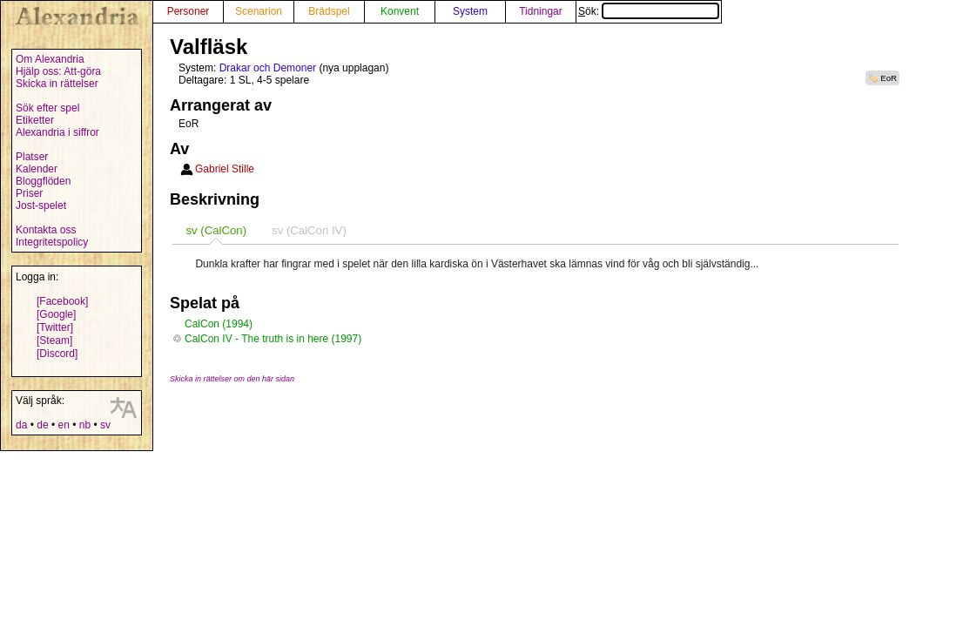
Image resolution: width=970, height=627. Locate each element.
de (42, 425)
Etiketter (35, 120)
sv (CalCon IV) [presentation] (309, 230)
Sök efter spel (47, 108)
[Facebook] (62, 301)
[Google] (56, 314)
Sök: (648, 11)
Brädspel (328, 11)
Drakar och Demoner (267, 68)
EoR (888, 78)
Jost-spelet (41, 205)
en (63, 425)
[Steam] (54, 340)
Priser (29, 193)
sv (105, 425)
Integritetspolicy (52, 242)
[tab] (216, 230)
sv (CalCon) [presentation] (215, 230)
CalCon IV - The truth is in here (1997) (273, 339)
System (470, 11)
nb (85, 425)
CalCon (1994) (219, 324)
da (21, 425)
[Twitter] (55, 327)
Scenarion (258, 11)
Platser (32, 157)
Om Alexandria (50, 59)
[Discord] (57, 353)
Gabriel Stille (224, 169)
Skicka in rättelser (57, 84)
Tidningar (540, 11)
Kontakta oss (46, 230)
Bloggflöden (43, 181)
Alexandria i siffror (57, 132)
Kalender (36, 169)
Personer (188, 11)
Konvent (400, 11)
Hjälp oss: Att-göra (58, 71)
